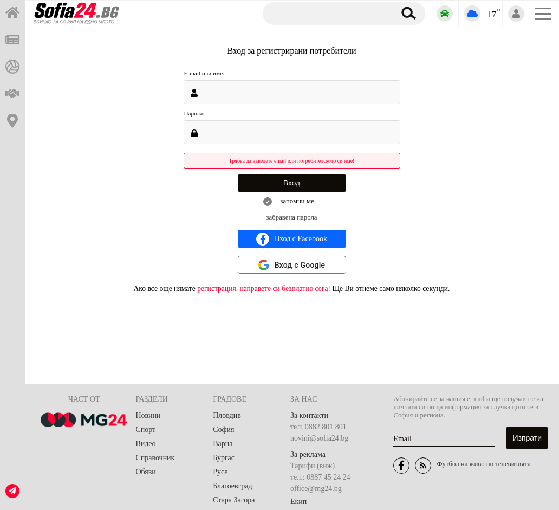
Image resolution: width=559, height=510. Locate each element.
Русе (220, 472)
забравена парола (291, 217)
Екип (298, 502)
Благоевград (232, 486)
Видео (145, 444)
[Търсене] (325, 13)
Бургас (224, 458)
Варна (222, 444)
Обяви (145, 472)
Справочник (154, 458)
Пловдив (227, 415)
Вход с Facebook (291, 239)
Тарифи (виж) (312, 466)
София (223, 429)
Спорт (145, 429)
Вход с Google (300, 265)
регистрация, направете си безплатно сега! (263, 289)
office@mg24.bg (316, 489)
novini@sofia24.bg (319, 438)
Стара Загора (234, 500)
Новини (147, 415)
